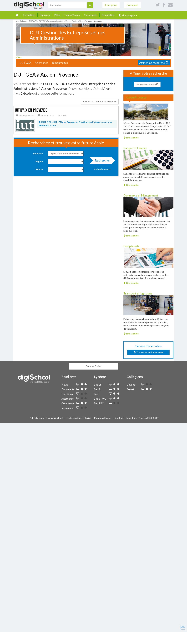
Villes (57, 15)
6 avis (62, 115)
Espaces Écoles (93, 366)
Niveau (39, 169)
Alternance (41, 62)
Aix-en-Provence (136, 97)
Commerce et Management (140, 195)
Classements (90, 15)
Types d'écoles (72, 15)
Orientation (108, 15)
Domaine (38, 153)
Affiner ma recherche (153, 62)
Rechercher (101, 161)
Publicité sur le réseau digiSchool (46, 417)
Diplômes (45, 15)
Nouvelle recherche (147, 84)
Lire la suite (131, 137)
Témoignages (59, 62)
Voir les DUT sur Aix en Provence (99, 101)
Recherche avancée (102, 169)
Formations (29, 15)
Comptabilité (131, 246)
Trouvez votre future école (148, 352)
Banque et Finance (135, 148)
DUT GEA (25, 62)
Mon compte (128, 15)
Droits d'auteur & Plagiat (78, 417)
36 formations (46, 115)
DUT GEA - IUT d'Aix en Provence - (75, 124)
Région (39, 161)
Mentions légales (102, 417)
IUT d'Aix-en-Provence (31, 110)
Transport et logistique (137, 293)
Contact (119, 417)
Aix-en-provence (25, 115)
